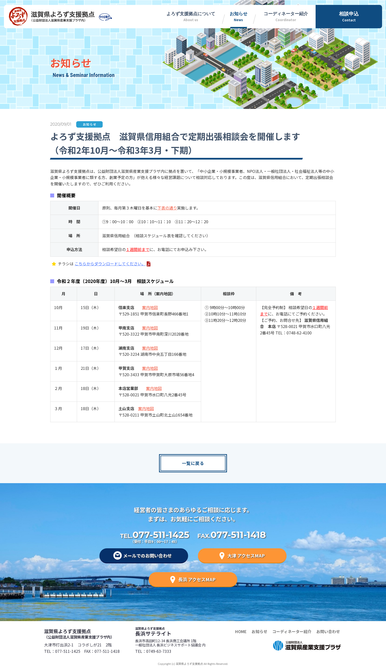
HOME (241, 631)
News (238, 16)
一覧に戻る (193, 463)
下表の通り (167, 208)
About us (191, 16)
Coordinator (286, 16)
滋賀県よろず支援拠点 (89, 634)
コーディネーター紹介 (291, 631)
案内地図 (150, 307)
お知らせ (259, 631)
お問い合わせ (328, 631)
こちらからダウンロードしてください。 (110, 264)
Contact (349, 16)
